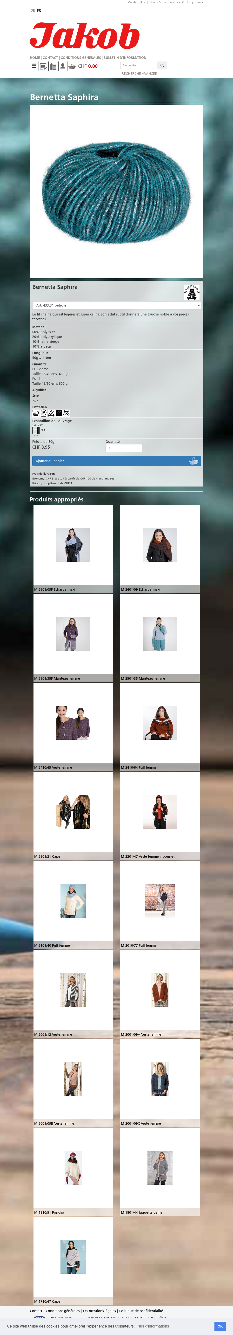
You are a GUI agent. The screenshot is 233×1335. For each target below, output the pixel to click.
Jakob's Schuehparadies (164, 2)
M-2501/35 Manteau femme (143, 678)
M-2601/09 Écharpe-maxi (140, 589)
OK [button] (220, 1326)
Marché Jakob (136, 2)
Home (35, 57)
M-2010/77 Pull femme (139, 945)
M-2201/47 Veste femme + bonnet (147, 856)
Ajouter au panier (49, 461)
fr (39, 10)
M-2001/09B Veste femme (54, 1123)
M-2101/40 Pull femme (52, 945)
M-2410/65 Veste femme (53, 767)
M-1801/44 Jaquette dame (141, 1212)
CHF (83, 66)
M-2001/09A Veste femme (141, 1034)
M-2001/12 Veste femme (53, 1034)
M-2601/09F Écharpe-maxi (54, 589)
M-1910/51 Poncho (49, 1212)
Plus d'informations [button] (153, 1326)
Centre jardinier (192, 2)
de (33, 10)
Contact (50, 57)
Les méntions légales (99, 1311)
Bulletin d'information (125, 57)
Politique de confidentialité (141, 1311)
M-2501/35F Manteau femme (57, 678)
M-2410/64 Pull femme (139, 767)
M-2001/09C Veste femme (141, 1123)
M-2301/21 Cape (47, 856)
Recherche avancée (139, 73)
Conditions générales (81, 57)
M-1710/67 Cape (47, 1301)
